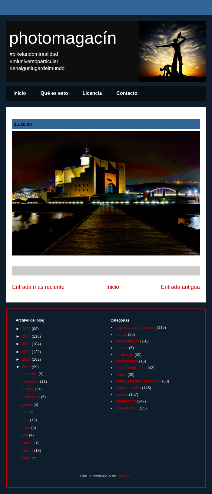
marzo (27, 443)
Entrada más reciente (38, 287)
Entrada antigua (180, 287)
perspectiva (125, 401)
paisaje (121, 394)
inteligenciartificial (130, 367)
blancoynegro (127, 341)
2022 (27, 351)
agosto (27, 404)
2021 (27, 359)
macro (120, 374)
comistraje (124, 354)
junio (25, 420)
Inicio (19, 93)
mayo (26, 427)
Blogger (124, 476)
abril (25, 435)
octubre (28, 389)
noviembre (30, 381)
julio (25, 412)
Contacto (127, 93)
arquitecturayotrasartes (135, 327)
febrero (27, 450)
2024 (27, 336)
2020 (27, 367)
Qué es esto (54, 93)
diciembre (30, 374)
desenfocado (126, 361)
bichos (121, 334)
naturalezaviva (128, 388)
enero (26, 458)
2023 (27, 344)
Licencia (92, 93)
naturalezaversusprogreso (138, 381)
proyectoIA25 (127, 408)
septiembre (31, 397)
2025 (27, 328)
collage (121, 347)
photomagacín (63, 37)
